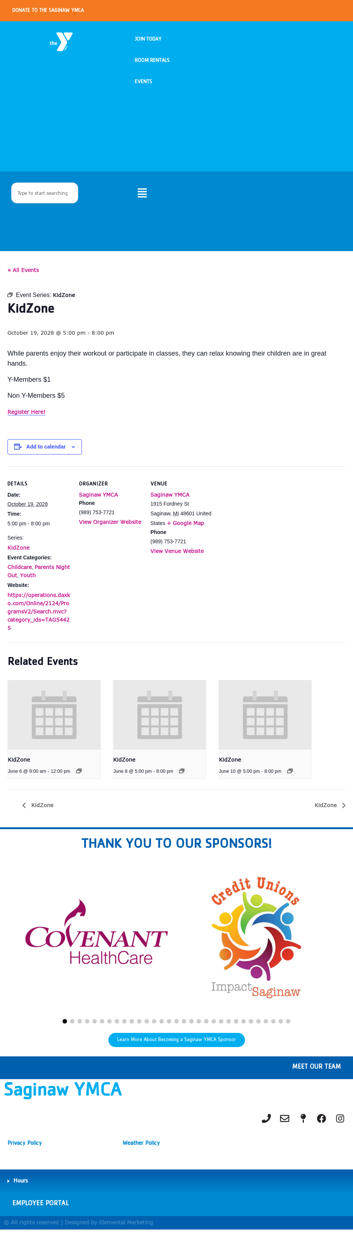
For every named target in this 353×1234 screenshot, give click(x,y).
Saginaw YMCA (98, 498)
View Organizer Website (110, 525)
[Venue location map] (261, 521)
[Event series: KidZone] (79, 774)
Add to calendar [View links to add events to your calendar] (46, 450)
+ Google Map (185, 526)
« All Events (23, 273)
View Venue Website (177, 555)
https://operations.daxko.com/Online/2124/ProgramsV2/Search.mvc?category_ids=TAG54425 (38, 614)
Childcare (19, 571)
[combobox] (44, 195)
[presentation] (54, 718)
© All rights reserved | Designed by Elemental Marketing (78, 1227)
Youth (28, 579)
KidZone (18, 551)
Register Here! (26, 415)
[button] (65, 1025)
